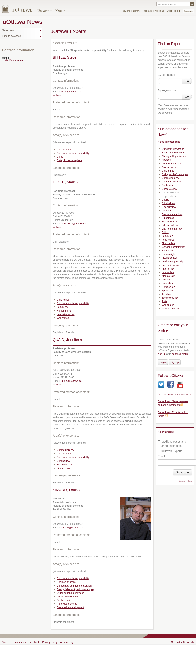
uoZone (126, 11)
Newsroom (8, 30)
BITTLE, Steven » (67, 57)
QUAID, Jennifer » (67, 340)
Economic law (64, 464)
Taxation (166, 294)
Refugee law (168, 286)
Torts (164, 301)
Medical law (168, 276)
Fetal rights (168, 239)
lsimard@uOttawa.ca (72, 527)
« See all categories (169, 141)
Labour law (168, 272)
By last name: (166, 74)
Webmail (159, 11)
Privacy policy (184, 481)
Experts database (11, 36)
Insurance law (169, 257)
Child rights (63, 299)
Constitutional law (171, 181)
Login (163, 362)
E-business (168, 218)
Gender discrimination (173, 247)
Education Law (170, 225)
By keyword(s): (167, 90)
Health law (167, 250)
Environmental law (172, 228)
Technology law (170, 297)
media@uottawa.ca (12, 60)
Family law (62, 307)
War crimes (63, 318)
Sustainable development (70, 607)
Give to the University (182, 642)
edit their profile (180, 354)
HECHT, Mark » (65, 182)
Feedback (34, 642)
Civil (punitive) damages (175, 174)
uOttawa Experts (170, 451)
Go (187, 81)
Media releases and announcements (172, 443)
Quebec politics (65, 600)
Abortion (166, 159)
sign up (162, 354)
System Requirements (14, 642)
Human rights (64, 310)
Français (188, 11)
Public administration (68, 596)
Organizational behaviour (70, 593)
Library (136, 11)
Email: (162, 456)
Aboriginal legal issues (174, 156)
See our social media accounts (174, 394)
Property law (168, 283)
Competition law (65, 450)
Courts (165, 199)
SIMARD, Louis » (67, 490)
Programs (147, 11)
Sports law (167, 290)
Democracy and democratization (74, 585)
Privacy (166, 279)
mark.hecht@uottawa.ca (74, 223)
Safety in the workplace (69, 160)
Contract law (168, 185)
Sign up (175, 362)
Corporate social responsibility (73, 153)
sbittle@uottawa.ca (71, 91)
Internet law (168, 268)
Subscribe (182, 472)
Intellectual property (172, 261)
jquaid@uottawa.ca (71, 381)
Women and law (170, 308)
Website (57, 95)
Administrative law (171, 163)
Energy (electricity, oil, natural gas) (75, 589)
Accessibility (66, 642)
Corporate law (64, 149)
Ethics (165, 232)
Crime (60, 156)
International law (65, 314)
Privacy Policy (49, 642)
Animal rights (169, 167)
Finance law (63, 468)
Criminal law (63, 460)
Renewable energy (67, 603)
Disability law (169, 207)
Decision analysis (66, 582)
